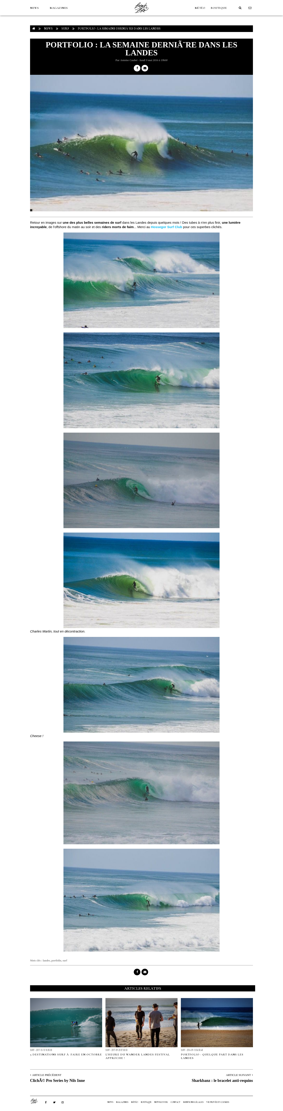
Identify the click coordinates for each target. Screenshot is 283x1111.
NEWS (34, 8)
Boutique (219, 8)
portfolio (56, 960)
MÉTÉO (200, 8)
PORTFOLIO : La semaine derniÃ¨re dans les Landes (119, 28)
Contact (175, 1102)
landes (46, 960)
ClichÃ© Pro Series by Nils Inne (57, 1080)
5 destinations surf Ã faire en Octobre (66, 1054)
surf (65, 960)
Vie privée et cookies (217, 1102)
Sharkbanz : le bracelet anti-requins (222, 1080)
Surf (65, 28)
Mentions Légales (193, 1102)
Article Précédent (46, 1075)
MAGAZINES (59, 8)
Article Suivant (238, 1075)
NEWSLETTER (161, 1102)
